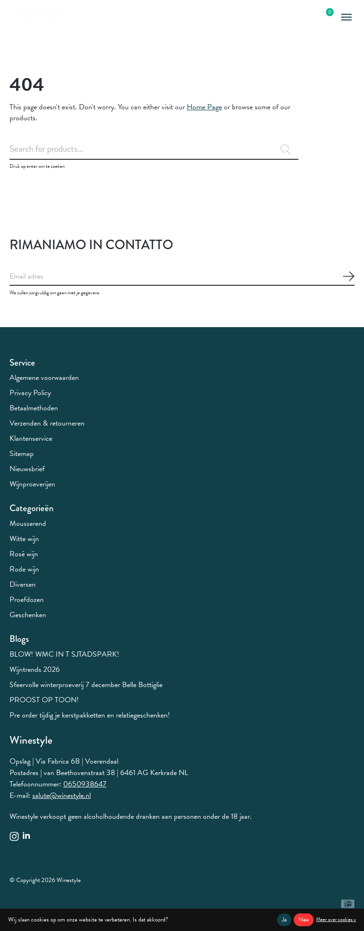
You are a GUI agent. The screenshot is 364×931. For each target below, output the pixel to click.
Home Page (204, 107)
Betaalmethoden (34, 408)
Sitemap (22, 453)
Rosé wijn (24, 554)
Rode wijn (24, 569)
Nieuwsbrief (27, 469)
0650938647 (84, 784)
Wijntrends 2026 (35, 669)
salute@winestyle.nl (61, 795)
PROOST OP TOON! (44, 700)
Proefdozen (27, 599)
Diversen (23, 584)
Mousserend (28, 523)
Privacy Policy (30, 392)
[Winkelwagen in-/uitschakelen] (324, 17)
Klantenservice (31, 438)
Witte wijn (24, 538)
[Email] (182, 277)
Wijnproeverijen (32, 484)
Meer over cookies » (336, 919)
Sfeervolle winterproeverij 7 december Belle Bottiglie (86, 684)
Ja (284, 919)
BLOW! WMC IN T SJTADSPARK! (64, 654)
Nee (303, 919)
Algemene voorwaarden (44, 377)
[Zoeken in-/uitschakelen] (308, 17)
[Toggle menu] (346, 17)
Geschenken (28, 615)
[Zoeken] (154, 149)
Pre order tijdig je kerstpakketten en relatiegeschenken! (90, 715)
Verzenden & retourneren (47, 423)
